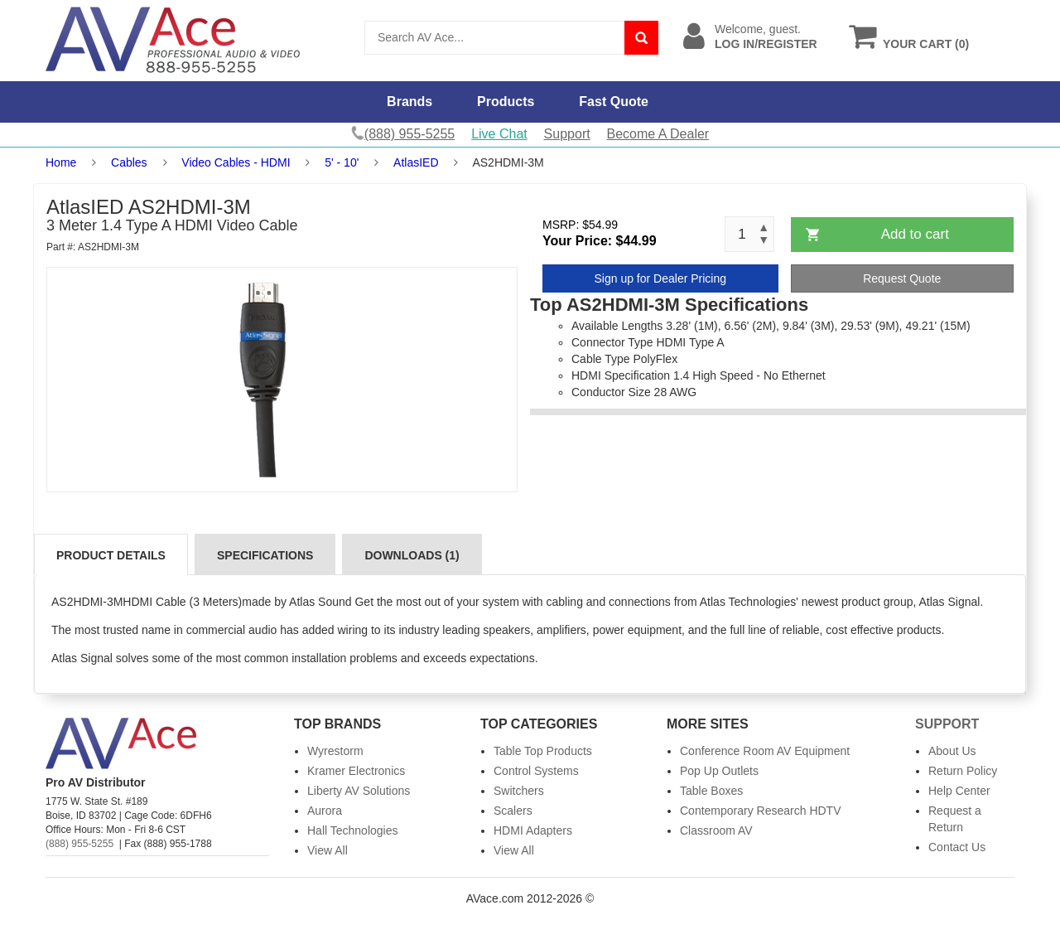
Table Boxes (711, 790)
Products (505, 101)
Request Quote (902, 278)
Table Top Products (543, 751)
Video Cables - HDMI (235, 162)
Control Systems (536, 770)
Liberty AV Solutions (358, 790)
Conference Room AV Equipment (765, 751)
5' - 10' (342, 162)
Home (61, 162)
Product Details (111, 555)
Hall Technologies (352, 830)
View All (327, 850)
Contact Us (956, 847)
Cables (129, 162)
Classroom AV (716, 830)
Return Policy (962, 770)
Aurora (324, 810)
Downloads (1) (411, 555)
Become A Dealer (658, 134)
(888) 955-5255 (79, 844)
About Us (952, 751)
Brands (409, 101)
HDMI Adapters (533, 830)
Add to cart (915, 234)
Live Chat (499, 134)
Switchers (519, 790)
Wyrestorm (335, 751)
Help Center (959, 790)
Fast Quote (613, 101)
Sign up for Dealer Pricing (660, 278)
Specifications (265, 555)
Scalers (513, 810)
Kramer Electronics (356, 770)
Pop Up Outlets (719, 770)
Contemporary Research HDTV (760, 810)
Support (567, 134)
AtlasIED (415, 162)
